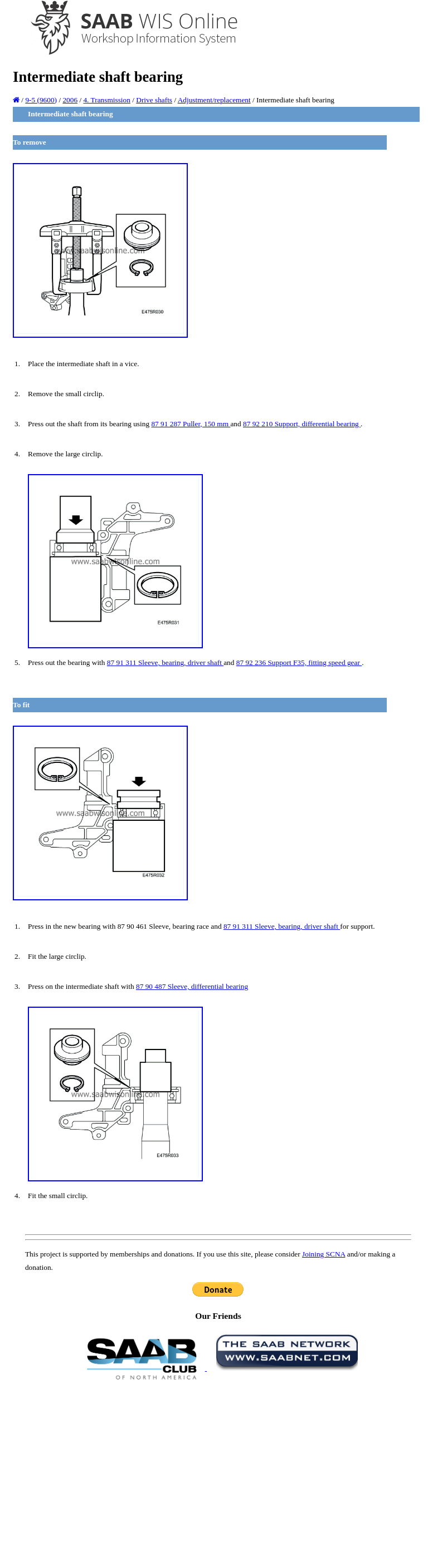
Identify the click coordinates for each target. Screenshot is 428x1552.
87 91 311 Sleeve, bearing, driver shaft (165, 662)
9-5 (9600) (41, 100)
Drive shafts (154, 100)
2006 (69, 100)
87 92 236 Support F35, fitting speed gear (299, 662)
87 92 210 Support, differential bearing (302, 424)
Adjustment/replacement (214, 100)
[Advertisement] (218, 1465)
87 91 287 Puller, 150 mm (190, 424)
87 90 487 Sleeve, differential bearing (192, 986)
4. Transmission (106, 100)
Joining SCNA (323, 1254)
